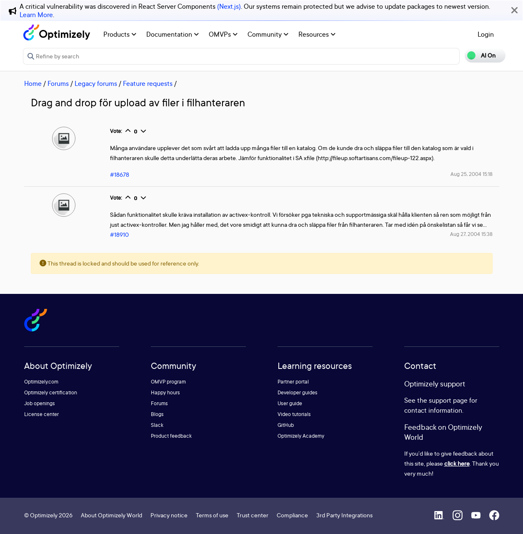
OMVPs (223, 34)
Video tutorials (294, 414)
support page (448, 400)
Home (33, 83)
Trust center (252, 515)
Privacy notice (169, 515)
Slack (157, 425)
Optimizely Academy (301, 435)
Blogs (157, 414)
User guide (290, 403)
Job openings (39, 403)
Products (119, 34)
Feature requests (148, 83)
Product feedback (171, 435)
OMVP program (168, 381)
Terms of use (212, 515)
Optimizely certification (50, 392)
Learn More (36, 14)
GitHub (286, 425)
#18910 (119, 234)
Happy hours (165, 392)
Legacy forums (96, 83)
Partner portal (293, 381)
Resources (316, 34)
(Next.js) (229, 6)
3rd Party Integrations (344, 515)
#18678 (119, 174)
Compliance (292, 515)
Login (486, 34)
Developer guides (298, 392)
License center (41, 414)
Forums (58, 83)
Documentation (172, 34)
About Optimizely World (111, 515)
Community (268, 34)
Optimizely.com (41, 381)
